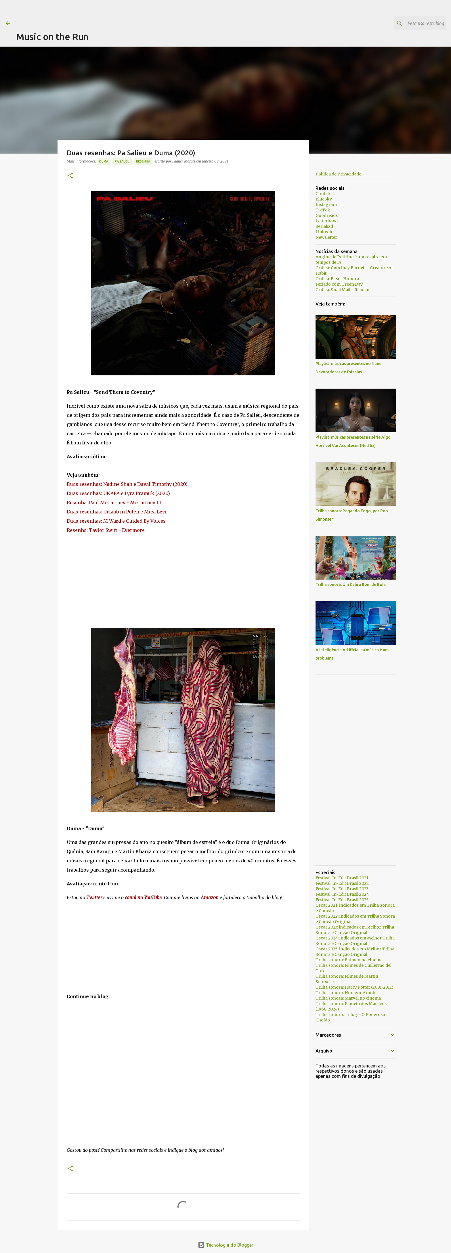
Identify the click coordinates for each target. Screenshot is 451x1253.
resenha (143, 161)
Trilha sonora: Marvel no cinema (348, 998)
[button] (70, 176)
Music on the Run (52, 36)
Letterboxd (327, 221)
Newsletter (326, 237)
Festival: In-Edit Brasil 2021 (342, 877)
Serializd (324, 226)
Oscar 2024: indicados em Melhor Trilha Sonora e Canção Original (355, 940)
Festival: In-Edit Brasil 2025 (342, 899)
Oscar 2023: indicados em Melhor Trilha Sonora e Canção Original (355, 930)
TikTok (323, 210)
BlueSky (324, 199)
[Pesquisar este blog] (416, 23)
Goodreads (327, 215)
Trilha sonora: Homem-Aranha (347, 992)
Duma (103, 161)
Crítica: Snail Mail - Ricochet (344, 289)
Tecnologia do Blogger (225, 1245)
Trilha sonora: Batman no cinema (349, 959)
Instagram (326, 204)
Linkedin (325, 231)
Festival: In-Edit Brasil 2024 (342, 894)
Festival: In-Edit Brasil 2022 (342, 883)
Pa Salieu (122, 161)
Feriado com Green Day (339, 284)
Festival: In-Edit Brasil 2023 (342, 888)
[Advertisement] (121, 13)
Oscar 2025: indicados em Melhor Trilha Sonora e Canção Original (355, 951)
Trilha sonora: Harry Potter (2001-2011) (354, 987)
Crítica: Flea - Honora (337, 278)
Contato (324, 193)
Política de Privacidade (338, 174)
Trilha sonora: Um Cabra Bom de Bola (351, 584)
